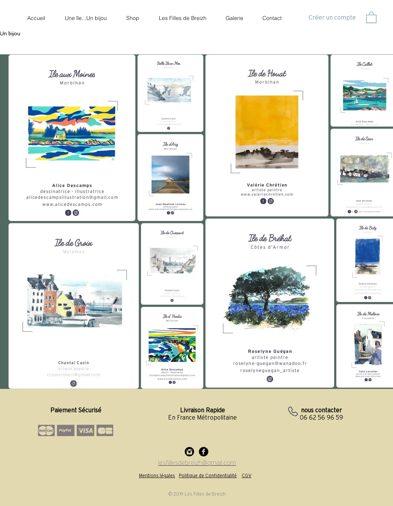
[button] (371, 17)
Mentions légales (157, 475)
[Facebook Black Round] (203, 451)
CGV (246, 475)
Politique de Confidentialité (208, 475)
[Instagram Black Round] (189, 451)
